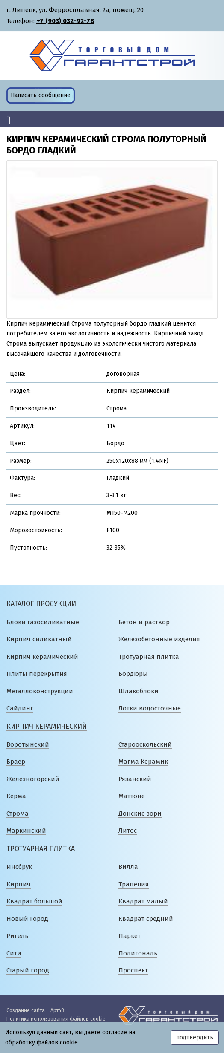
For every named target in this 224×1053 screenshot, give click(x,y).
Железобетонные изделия (159, 639)
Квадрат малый (143, 901)
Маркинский (26, 830)
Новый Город (27, 919)
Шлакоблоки (138, 691)
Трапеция (133, 884)
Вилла (128, 867)
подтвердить (194, 1037)
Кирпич (18, 884)
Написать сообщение (41, 95)
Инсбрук (19, 867)
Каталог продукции (41, 604)
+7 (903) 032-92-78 (65, 21)
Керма (16, 796)
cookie (69, 1042)
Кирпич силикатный (39, 639)
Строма (17, 813)
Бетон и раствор (144, 622)
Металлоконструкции (39, 691)
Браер (15, 761)
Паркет (129, 936)
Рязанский (134, 779)
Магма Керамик (143, 761)
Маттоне (131, 796)
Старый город (27, 970)
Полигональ (137, 953)
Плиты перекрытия (36, 674)
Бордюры (133, 674)
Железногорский (32, 779)
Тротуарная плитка (148, 657)
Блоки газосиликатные (42, 622)
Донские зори (140, 813)
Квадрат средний (145, 919)
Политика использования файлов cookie (56, 1019)
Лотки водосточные (149, 708)
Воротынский (27, 744)
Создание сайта (25, 1010)
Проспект (133, 970)
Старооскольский (145, 744)
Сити (13, 953)
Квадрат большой (34, 901)
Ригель (17, 936)
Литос (127, 830)
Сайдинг (19, 708)
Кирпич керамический (42, 657)
